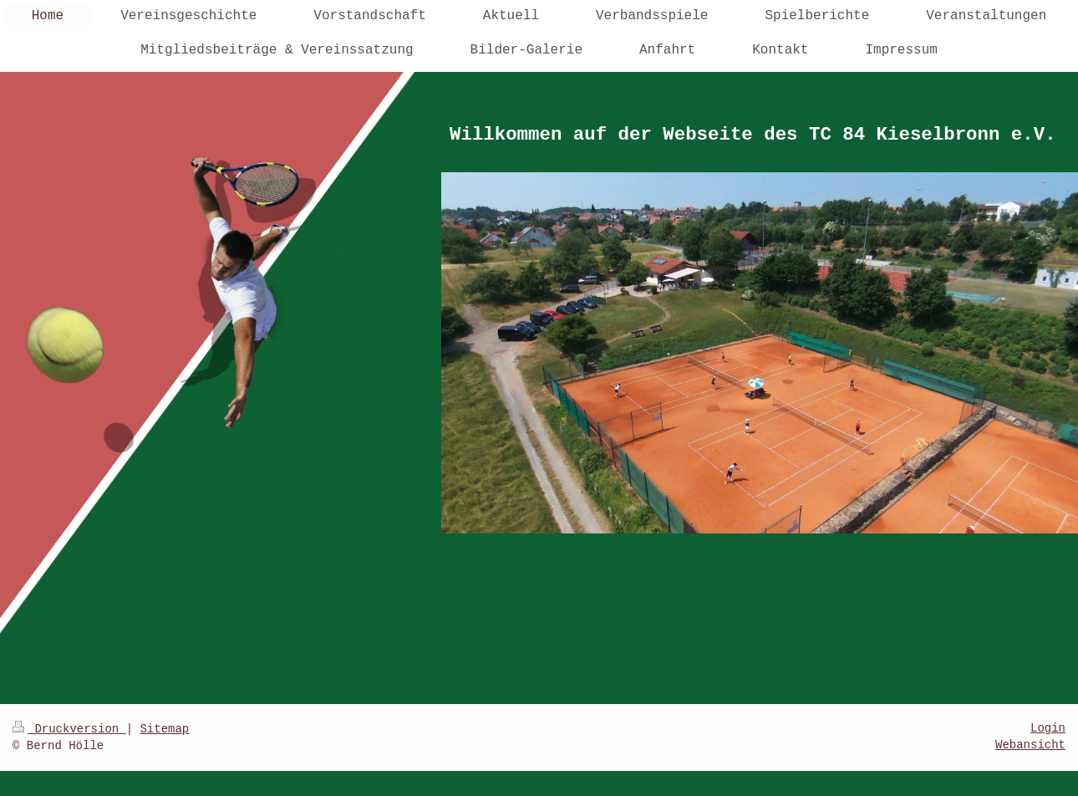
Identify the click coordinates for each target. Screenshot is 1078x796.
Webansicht (1030, 745)
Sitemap (164, 729)
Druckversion (69, 729)
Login (1047, 728)
